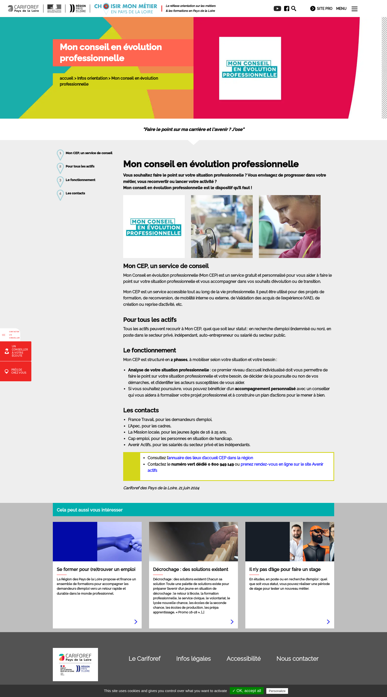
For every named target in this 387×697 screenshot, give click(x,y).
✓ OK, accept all (246, 691)
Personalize (277, 691)
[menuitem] (285, 8)
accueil (66, 78)
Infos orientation (92, 78)
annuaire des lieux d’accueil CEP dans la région (210, 458)
